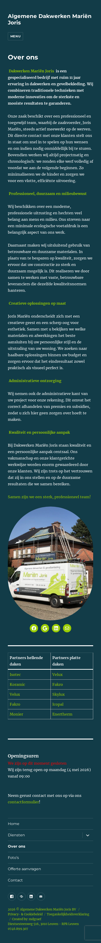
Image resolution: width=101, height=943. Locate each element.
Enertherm (62, 714)
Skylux (58, 694)
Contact (15, 880)
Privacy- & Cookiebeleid (25, 914)
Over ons (16, 846)
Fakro (57, 684)
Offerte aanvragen (24, 869)
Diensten (16, 835)
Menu (15, 36)
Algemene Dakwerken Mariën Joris (46, 909)
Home (13, 824)
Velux (57, 674)
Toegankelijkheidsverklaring (68, 914)
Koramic (17, 684)
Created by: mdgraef (26, 919)
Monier (16, 714)
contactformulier (23, 802)
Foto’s (13, 857)
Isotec (15, 674)
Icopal (57, 704)
